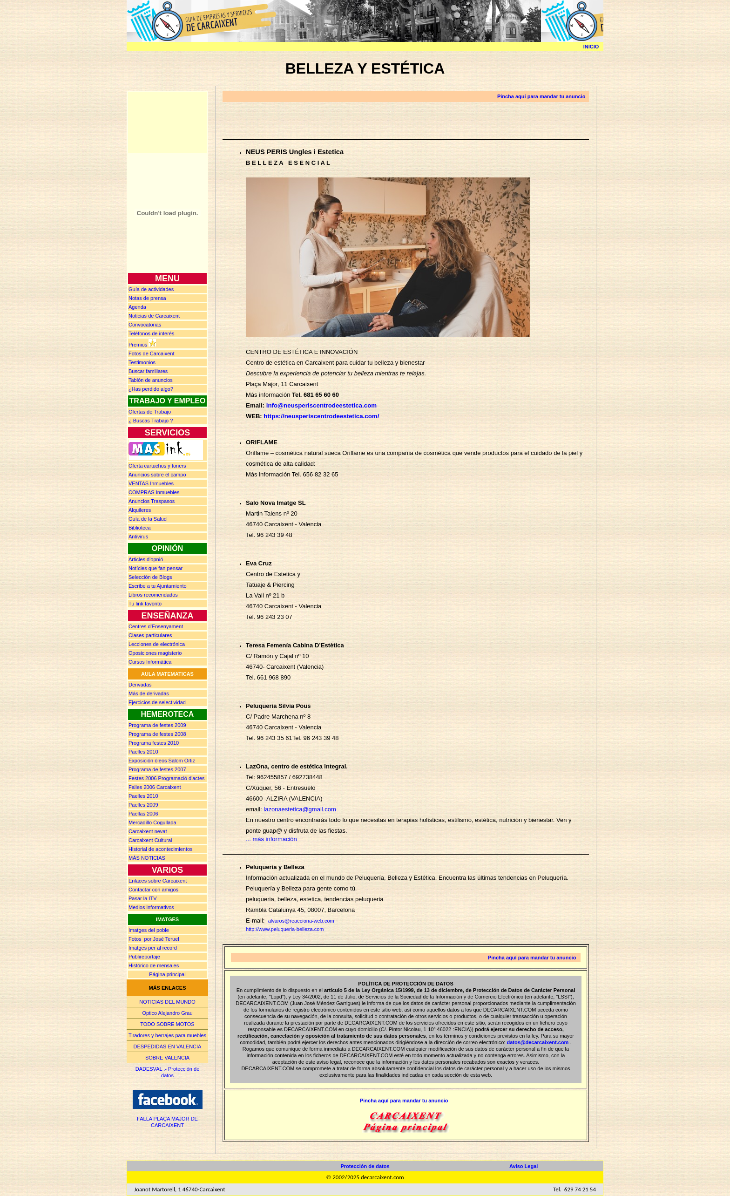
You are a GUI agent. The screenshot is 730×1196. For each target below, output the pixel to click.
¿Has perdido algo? (150, 389)
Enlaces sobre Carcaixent (157, 880)
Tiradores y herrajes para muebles (167, 1035)
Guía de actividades (151, 289)
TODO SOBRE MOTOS (167, 1024)
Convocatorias (144, 324)
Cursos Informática (149, 662)
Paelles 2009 (143, 805)
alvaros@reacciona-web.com (301, 921)
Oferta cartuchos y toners (157, 466)
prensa (147, 298)
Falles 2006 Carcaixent (154, 787)
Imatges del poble (148, 930)
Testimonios (141, 362)
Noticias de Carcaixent (154, 316)
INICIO (591, 46)
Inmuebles (151, 483)
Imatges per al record (152, 948)
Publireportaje (144, 956)
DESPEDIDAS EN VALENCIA (168, 1046)
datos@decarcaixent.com (537, 1042)
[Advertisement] (167, 122)
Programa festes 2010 (153, 743)
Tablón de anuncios (150, 380)
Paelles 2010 (143, 751)
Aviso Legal (523, 1166)
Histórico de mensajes (153, 965)
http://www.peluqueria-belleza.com (285, 929)
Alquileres (139, 510)
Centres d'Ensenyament (155, 626)
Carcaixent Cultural (150, 840)
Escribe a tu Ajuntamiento (157, 586)
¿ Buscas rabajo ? (150, 420)
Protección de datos (364, 1166)
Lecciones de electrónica (156, 644)
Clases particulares (150, 635)
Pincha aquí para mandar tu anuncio (541, 96)
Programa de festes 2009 (157, 725)
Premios (137, 344)
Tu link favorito (145, 603)
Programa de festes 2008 (157, 734)
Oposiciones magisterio (155, 653)
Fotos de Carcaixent (151, 353)
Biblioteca (139, 527)
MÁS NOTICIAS (146, 858)
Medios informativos (151, 907)
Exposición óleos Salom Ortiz (161, 760)
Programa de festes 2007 (157, 769)
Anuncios (157, 474)
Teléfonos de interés (151, 333)
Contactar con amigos (153, 889)
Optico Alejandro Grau (167, 1013)
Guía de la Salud (147, 519)
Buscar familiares (148, 371)
